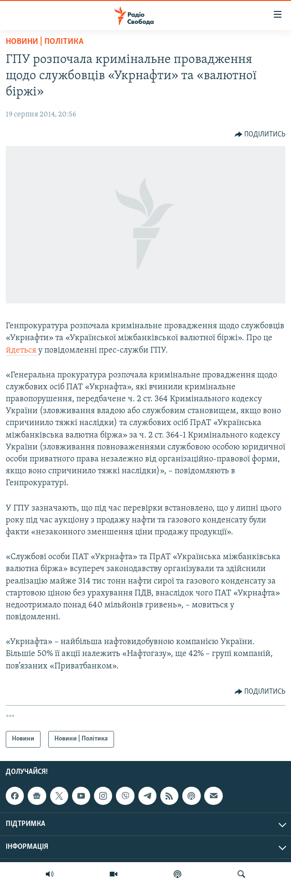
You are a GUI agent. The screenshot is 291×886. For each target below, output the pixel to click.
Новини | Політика (44, 41)
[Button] (260, 134)
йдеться (22, 350)
